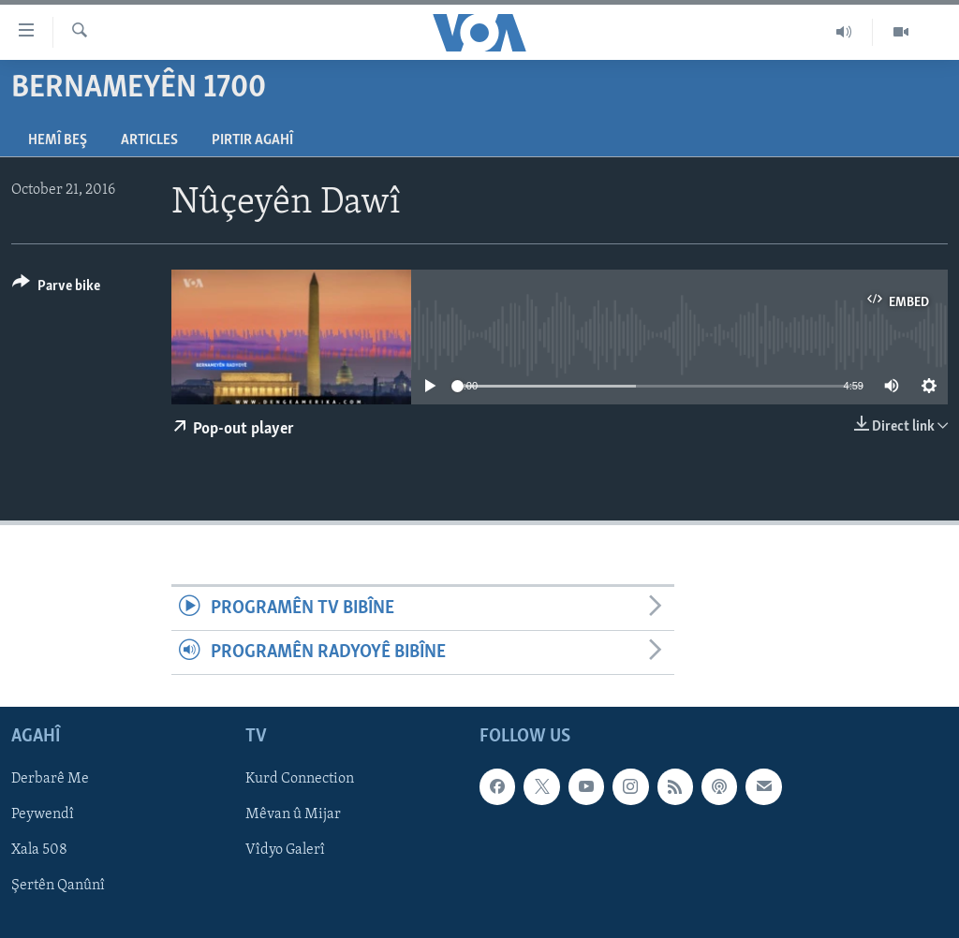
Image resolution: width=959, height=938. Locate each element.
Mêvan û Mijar (293, 815)
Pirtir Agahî (252, 140)
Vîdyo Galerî (285, 850)
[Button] (56, 289)
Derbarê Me (50, 779)
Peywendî (42, 815)
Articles (149, 140)
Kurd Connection (299, 779)
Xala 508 (39, 850)
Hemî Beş (57, 140)
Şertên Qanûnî (58, 886)
